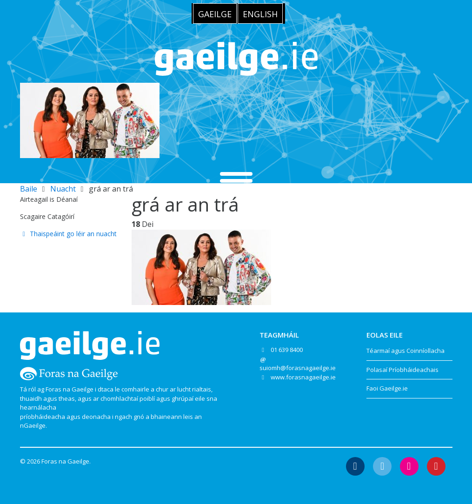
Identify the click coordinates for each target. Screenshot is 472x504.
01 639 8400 (287, 349)
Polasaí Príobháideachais (402, 369)
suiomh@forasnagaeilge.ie (297, 368)
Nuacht (63, 189)
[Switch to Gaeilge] (215, 13)
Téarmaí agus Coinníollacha (405, 350)
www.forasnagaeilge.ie (303, 377)
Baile (28, 189)
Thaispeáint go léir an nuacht (68, 233)
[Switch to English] (260, 13)
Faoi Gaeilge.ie (387, 388)
